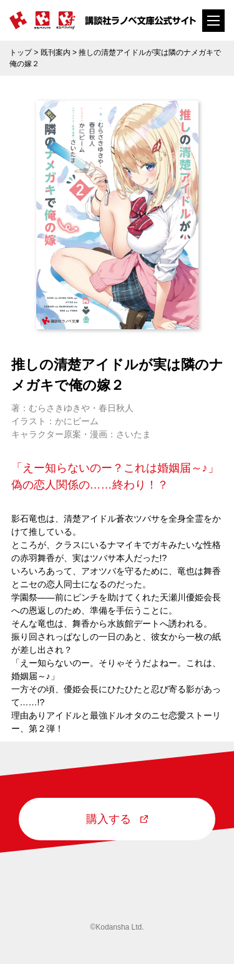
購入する (117, 819)
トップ (20, 52)
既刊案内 (56, 52)
